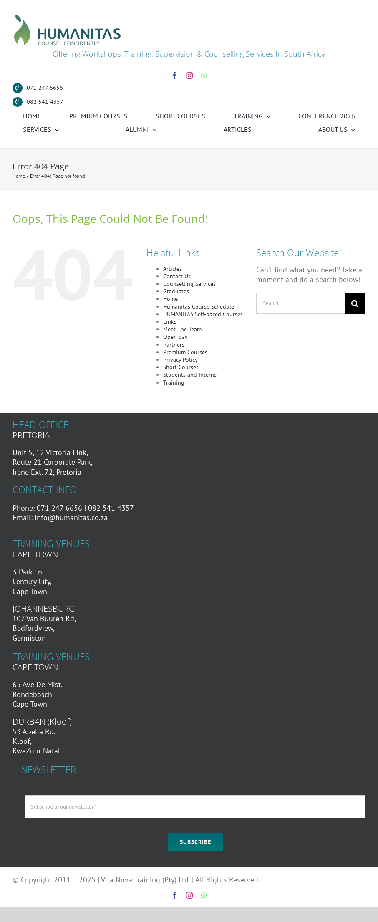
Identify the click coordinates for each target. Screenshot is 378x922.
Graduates (176, 291)
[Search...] (300, 303)
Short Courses (181, 367)
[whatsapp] (204, 75)
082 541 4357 (45, 102)
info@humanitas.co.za (71, 517)
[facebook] (174, 75)
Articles (172, 268)
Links (169, 321)
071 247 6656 (45, 87)
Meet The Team (182, 329)
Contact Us (177, 276)
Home (19, 176)
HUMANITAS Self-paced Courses (203, 314)
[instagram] (189, 75)
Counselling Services (189, 283)
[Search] (355, 303)
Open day (175, 336)
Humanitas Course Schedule (198, 306)
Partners (173, 344)
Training (173, 382)
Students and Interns (190, 374)
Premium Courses (185, 352)
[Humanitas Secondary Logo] (68, 16)
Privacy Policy (180, 359)
